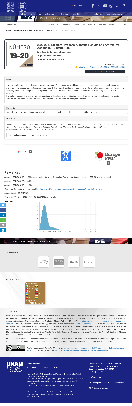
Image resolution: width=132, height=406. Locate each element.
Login (111, 25)
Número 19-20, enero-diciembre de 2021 (38, 30)
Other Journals (88, 25)
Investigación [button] (36, 14)
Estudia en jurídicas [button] (96, 14)
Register (102, 25)
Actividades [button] (79, 14)
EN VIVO (77, 5)
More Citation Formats (17, 135)
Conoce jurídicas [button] (20, 14)
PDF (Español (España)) (105, 71)
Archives (66, 25)
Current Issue (53, 25)
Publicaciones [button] (64, 14)
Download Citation (39, 135)
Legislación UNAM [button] (116, 14)
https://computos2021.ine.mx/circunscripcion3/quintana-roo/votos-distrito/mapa (68, 189)
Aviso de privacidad (98, 388)
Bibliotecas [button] (50, 14)
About (76, 25)
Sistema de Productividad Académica (42, 367)
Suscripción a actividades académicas (106, 383)
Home (9, 30)
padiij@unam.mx (33, 396)
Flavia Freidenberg (83, 324)
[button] (12, 24)
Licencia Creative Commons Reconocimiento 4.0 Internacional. (81, 351)
